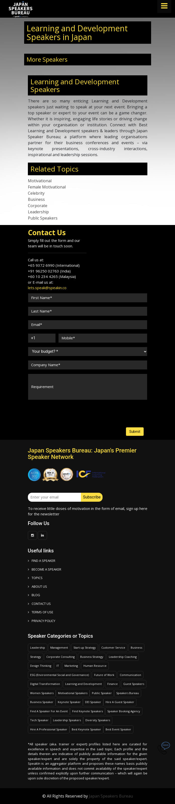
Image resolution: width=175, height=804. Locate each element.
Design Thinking (40, 666)
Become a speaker (44, 569)
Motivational (40, 180)
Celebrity (36, 193)
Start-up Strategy (84, 647)
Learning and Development (83, 684)
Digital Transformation (45, 684)
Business (36, 199)
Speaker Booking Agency (123, 711)
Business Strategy (91, 657)
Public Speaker (102, 693)
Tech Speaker (39, 720)
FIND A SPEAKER (41, 560)
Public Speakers (43, 218)
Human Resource (95, 666)
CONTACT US (39, 603)
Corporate (37, 205)
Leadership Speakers (67, 720)
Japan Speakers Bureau (111, 796)
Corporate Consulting (60, 657)
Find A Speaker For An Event (49, 711)
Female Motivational (47, 187)
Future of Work (104, 675)
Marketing (71, 666)
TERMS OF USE (40, 612)
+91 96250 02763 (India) (49, 270)
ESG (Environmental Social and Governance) (59, 675)
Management (59, 647)
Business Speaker (41, 702)
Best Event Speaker (118, 729)
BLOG (34, 595)
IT (58, 666)
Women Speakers (42, 693)
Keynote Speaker (69, 702)
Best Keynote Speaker (86, 729)
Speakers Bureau (127, 693)
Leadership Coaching (123, 657)
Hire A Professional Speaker (48, 729)
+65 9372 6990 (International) (54, 265)
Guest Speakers (133, 684)
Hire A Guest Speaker (120, 702)
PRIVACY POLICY (41, 621)
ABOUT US (37, 586)
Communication (130, 675)
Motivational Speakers (72, 693)
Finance (112, 684)
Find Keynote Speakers (87, 711)
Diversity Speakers (97, 720)
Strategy (35, 657)
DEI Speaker (93, 702)
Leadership (38, 212)
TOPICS (35, 578)
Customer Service (113, 647)
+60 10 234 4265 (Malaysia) (52, 276)
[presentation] (47, 409)
